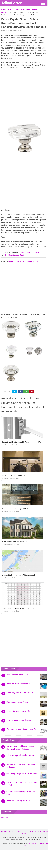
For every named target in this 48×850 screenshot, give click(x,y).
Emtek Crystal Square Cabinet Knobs (23, 261)
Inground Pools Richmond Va (18, 684)
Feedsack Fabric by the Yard (18, 800)
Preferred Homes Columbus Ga (14, 542)
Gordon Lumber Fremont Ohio (18, 711)
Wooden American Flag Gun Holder (16, 509)
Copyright (20, 831)
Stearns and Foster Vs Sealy (17, 702)
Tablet (36, 252)
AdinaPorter (11, 3)
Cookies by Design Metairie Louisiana (21, 773)
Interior (4, 30)
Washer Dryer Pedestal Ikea (13, 475)
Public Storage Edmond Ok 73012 (20, 755)
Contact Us (11, 831)
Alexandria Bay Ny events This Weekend (18, 575)
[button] (43, 3)
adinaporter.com (32, 843)
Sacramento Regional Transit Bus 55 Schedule (20, 608)
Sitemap (4, 831)
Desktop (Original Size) (14, 255)
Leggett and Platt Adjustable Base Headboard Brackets (24, 442)
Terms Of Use (29, 831)
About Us (38, 831)
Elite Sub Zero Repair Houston (18, 720)
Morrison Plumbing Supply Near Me (21, 729)
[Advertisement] (24, 95)
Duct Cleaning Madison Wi (17, 675)
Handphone (25, 252)
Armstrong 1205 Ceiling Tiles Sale (20, 693)
